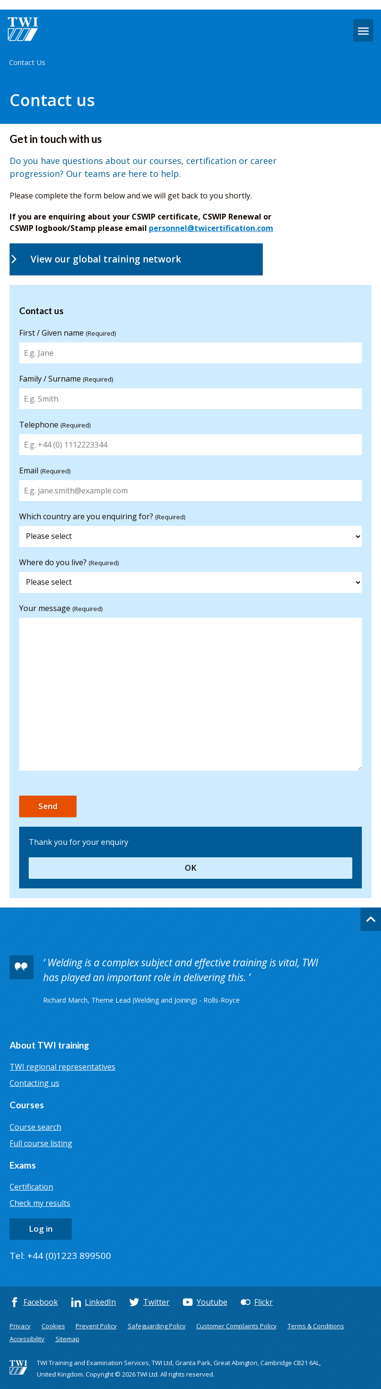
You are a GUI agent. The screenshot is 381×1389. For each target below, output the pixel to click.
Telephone (54, 424)
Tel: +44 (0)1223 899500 (60, 1255)
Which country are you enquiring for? (102, 516)
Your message (60, 608)
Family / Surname (66, 378)
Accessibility (27, 1338)
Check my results (40, 1203)
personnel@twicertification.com (211, 228)
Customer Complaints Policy (236, 1326)
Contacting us (34, 1083)
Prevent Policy (96, 1326)
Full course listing (41, 1143)
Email (44, 470)
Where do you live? (69, 562)
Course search (35, 1127)
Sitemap (67, 1338)
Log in (41, 1228)
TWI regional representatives (62, 1066)
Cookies (53, 1326)
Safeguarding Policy (157, 1326)
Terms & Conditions (316, 1326)
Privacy (20, 1326)
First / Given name (67, 333)
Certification (31, 1186)
